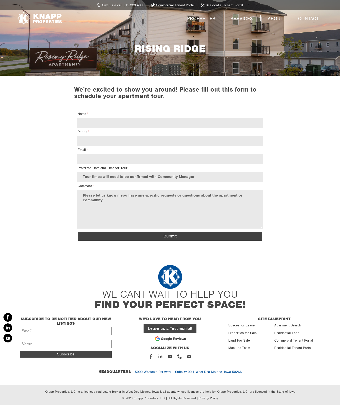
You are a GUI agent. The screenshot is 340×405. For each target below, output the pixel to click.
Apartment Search (287, 325)
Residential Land (286, 333)
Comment (85, 186)
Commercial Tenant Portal (293, 340)
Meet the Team (239, 348)
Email (82, 150)
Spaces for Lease (241, 325)
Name (82, 114)
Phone (82, 132)
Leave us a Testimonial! (170, 328)
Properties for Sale (242, 333)
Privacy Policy (208, 398)
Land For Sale (239, 340)
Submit (170, 236)
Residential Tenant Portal (293, 348)
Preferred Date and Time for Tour (103, 168)
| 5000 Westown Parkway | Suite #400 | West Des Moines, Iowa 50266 (170, 372)
